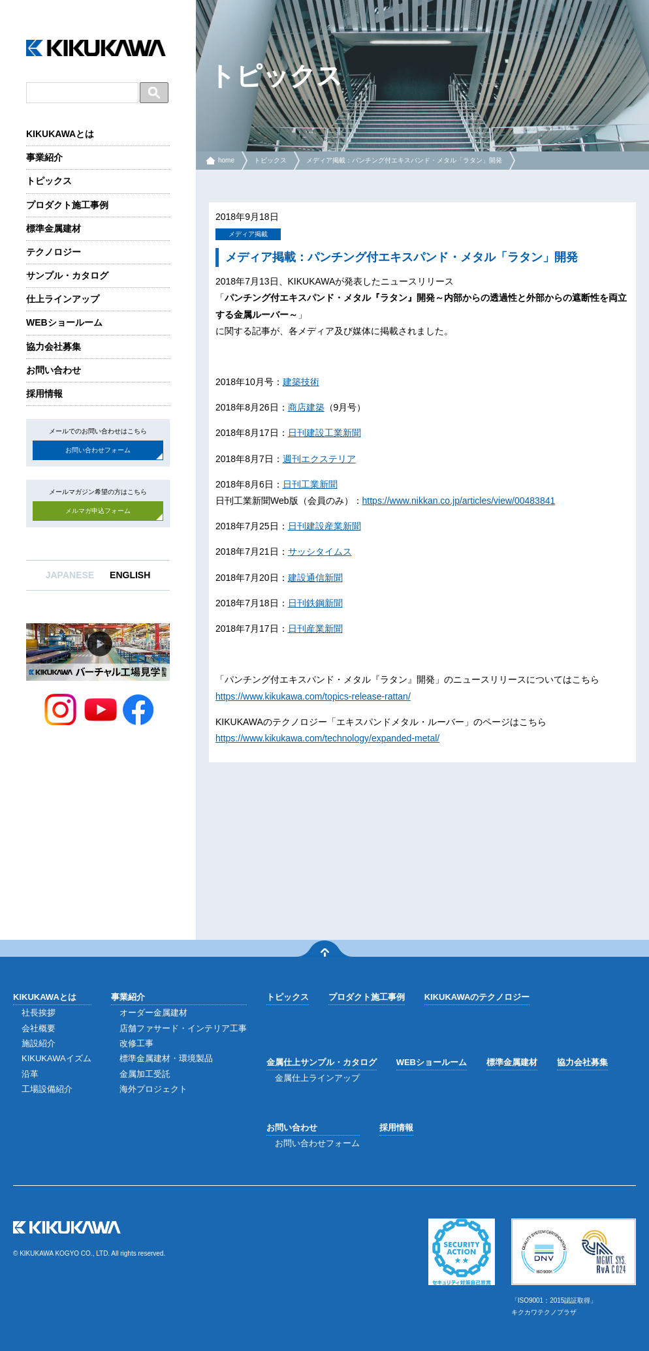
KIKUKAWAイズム (56, 1058)
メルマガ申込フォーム (98, 510)
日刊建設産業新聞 (324, 526)
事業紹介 (44, 157)
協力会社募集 (53, 346)
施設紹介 (38, 1043)
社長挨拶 (38, 1012)
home (226, 160)
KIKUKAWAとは (60, 134)
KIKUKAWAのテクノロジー (477, 997)
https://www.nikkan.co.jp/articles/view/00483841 (459, 500)
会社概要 (38, 1028)
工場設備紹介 (47, 1089)
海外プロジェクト (153, 1089)
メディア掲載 (248, 234)
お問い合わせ (53, 370)
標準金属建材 (53, 228)
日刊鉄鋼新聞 (315, 603)
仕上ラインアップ (62, 299)
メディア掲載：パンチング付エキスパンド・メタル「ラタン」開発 (404, 160)
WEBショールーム (64, 322)
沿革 (30, 1074)
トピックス (49, 181)
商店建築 (306, 407)
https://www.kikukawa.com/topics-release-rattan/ (313, 696)
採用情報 (44, 393)
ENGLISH (130, 575)
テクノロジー (53, 252)
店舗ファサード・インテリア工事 (183, 1028)
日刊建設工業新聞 (324, 432)
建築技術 (301, 382)
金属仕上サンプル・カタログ (321, 1062)
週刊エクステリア (319, 459)
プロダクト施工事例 (67, 205)
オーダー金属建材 (153, 1012)
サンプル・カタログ (67, 275)
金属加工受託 (144, 1074)
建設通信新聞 (315, 577)
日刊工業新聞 (310, 484)
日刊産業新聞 (315, 628)
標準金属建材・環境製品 (166, 1058)
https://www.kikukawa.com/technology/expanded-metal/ (327, 738)
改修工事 (136, 1043)
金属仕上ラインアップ (317, 1078)
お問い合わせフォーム (98, 450)
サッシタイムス (320, 551)
